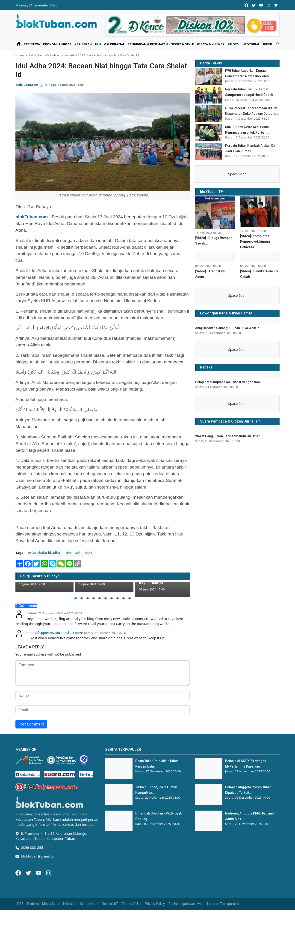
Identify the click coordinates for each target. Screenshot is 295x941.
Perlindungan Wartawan (186, 904)
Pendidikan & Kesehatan (148, 44)
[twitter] (253, 5)
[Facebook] (18, 872)
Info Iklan (69, 904)
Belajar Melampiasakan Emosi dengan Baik (227, 382)
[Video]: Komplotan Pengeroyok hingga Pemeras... (255, 241)
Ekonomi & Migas (57, 44)
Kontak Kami (89, 904)
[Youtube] (39, 872)
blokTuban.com (26, 85)
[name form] (102, 695)
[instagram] (268, 5)
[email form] (102, 709)
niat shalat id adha (45, 552)
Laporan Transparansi (223, 904)
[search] (276, 44)
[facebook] (246, 5)
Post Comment (31, 724)
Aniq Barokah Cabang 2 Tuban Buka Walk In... (228, 328)
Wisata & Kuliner (210, 44)
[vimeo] (276, 5)
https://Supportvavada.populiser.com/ (55, 633)
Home (19, 55)
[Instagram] (48, 872)
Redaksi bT (110, 904)
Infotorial (251, 44)
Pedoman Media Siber (43, 904)
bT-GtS (233, 44)
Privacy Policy (155, 904)
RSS (20, 904)
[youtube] (261, 5)
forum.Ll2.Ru (36, 613)
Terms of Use (131, 904)
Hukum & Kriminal (110, 44)
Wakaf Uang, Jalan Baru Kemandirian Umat (227, 436)
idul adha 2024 (80, 552)
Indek (267, 44)
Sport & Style (182, 44)
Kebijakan (83, 44)
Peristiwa (32, 44)
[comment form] (102, 673)
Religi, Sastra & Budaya (44, 55)
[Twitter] (29, 872)
